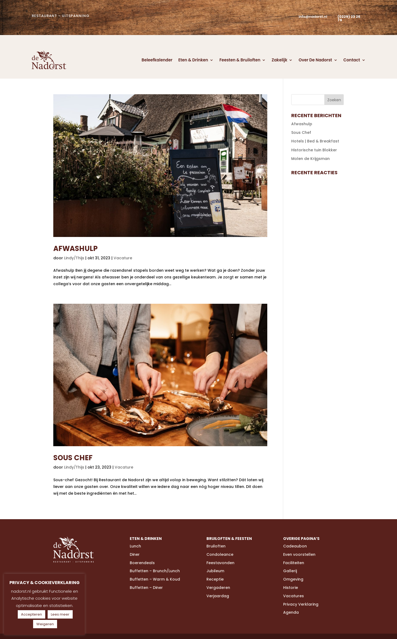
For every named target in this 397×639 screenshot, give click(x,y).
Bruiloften (216, 546)
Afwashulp (75, 248)
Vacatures (293, 596)
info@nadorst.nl (312, 16)
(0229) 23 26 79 (349, 18)
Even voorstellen (299, 554)
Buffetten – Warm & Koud (155, 579)
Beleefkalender (157, 60)
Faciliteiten (293, 562)
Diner (135, 554)
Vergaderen (218, 587)
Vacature (123, 258)
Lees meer (60, 614)
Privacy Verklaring (300, 604)
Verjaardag (217, 596)
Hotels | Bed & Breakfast (315, 141)
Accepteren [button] (31, 614)
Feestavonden (220, 562)
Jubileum (215, 571)
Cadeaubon (295, 546)
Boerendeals (142, 562)
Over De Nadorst (315, 60)
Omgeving (293, 579)
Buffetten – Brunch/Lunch (155, 571)
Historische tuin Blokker (314, 150)
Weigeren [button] (45, 624)
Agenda (291, 612)
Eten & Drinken (193, 60)
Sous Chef (73, 458)
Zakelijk (279, 60)
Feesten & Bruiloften (239, 60)
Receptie (215, 579)
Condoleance (219, 554)
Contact (351, 60)
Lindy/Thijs (74, 258)
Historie (290, 587)
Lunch (135, 546)
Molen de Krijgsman (310, 158)
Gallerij (290, 571)
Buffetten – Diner (146, 587)
